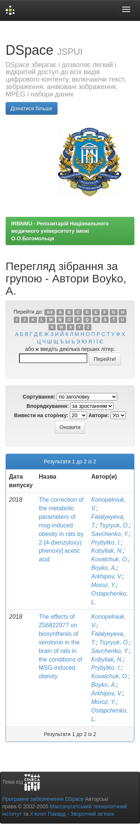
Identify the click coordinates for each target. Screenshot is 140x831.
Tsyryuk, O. (114, 525)
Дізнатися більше (31, 108)
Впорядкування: (48, 406)
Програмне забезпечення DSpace (43, 799)
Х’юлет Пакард (48, 814)
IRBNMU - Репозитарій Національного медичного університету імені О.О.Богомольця (60, 231)
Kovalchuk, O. (109, 559)
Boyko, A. (103, 568)
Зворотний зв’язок (92, 814)
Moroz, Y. (103, 585)
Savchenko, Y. (110, 534)
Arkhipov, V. (106, 576)
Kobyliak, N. (107, 551)
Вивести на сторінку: (41, 415)
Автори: (98, 415)
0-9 (50, 312)
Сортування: (39, 397)
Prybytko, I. (106, 542)
